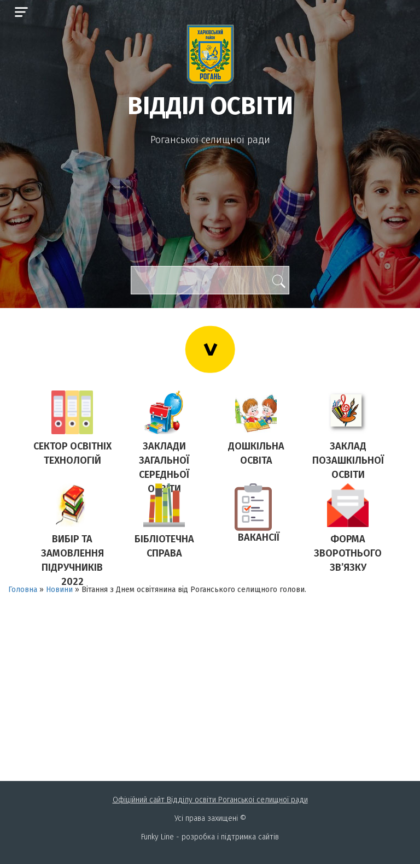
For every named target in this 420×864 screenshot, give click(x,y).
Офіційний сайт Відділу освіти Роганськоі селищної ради (210, 799)
